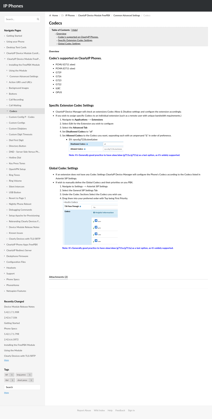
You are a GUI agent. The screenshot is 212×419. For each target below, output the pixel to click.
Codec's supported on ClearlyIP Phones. (78, 36)
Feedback (120, 410)
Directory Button (17, 145)
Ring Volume (15, 180)
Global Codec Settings (69, 43)
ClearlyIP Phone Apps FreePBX (22, 244)
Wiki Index (99, 410)
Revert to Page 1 (17, 198)
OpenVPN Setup (17, 169)
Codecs (13, 111)
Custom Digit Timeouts (20, 134)
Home (55, 15)
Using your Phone (15, 41)
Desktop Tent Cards (16, 47)
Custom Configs (17, 122)
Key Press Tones (17, 163)
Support (10, 273)
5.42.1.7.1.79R (11, 334)
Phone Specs (12, 279)
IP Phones (13, 5)
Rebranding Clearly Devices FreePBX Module (25, 221)
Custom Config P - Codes (21, 116)
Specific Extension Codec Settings (75, 40)
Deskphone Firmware (17, 256)
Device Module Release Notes (24, 227)
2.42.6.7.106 (10, 317)
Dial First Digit (16, 140)
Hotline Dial (15, 157)
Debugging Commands (20, 209)
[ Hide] (74, 29)
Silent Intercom (16, 186)
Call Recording (16, 99)
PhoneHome (12, 285)
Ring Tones (14, 174)
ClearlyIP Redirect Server (19, 250)
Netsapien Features (16, 290)
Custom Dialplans (18, 128)
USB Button (15, 192)
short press (26, 380)
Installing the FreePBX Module (24, 64)
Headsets (11, 267)
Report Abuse (84, 410)
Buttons (13, 93)
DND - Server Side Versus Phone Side (25, 151)
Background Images (19, 87)
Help (110, 410)
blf (9, 375)
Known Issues (16, 232)
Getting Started (14, 35)
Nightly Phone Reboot (20, 203)
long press (24, 375)
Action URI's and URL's (20, 82)
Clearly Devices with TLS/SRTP (24, 238)
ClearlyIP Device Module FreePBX (24, 58)
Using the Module (18, 70)
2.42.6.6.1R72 (11, 339)
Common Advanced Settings (24, 76)
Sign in (131, 410)
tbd (10, 380)
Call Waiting (15, 105)
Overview (61, 33)
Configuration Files (16, 261)
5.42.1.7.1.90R (11, 312)
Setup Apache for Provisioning (24, 215)
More (6, 360)
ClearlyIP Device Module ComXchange (23, 53)
